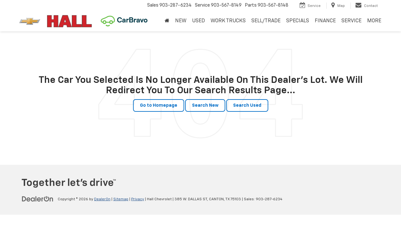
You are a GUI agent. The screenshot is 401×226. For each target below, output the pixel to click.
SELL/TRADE (266, 21)
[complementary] (382, 207)
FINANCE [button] (325, 21)
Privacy (137, 199)
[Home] (167, 21)
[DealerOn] (38, 199)
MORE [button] (374, 21)
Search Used (247, 105)
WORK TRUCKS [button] (228, 21)
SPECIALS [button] (297, 21)
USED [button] (198, 21)
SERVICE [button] (351, 21)
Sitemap (120, 199)
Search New (205, 105)
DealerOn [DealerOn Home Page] (102, 199)
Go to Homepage (158, 105)
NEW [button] (180, 21)
